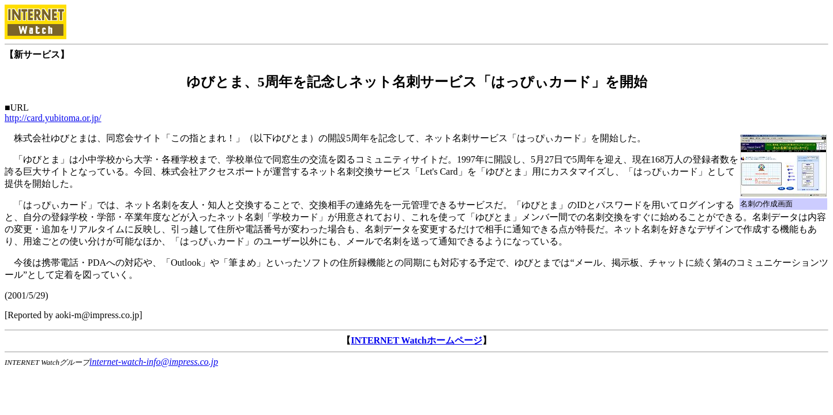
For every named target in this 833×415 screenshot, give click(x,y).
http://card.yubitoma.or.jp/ (53, 118)
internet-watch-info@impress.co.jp (153, 362)
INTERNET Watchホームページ (416, 340)
